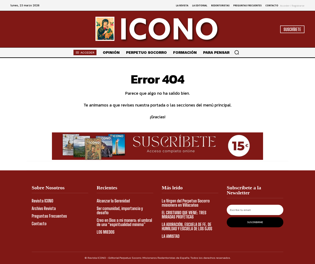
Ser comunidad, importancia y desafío (120, 210)
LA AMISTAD (170, 236)
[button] (237, 52)
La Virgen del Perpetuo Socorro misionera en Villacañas (186, 202)
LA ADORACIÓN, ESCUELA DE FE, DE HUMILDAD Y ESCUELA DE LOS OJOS (187, 226)
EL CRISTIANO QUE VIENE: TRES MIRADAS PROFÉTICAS (184, 214)
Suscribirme (255, 222)
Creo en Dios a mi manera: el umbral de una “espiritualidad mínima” (124, 222)
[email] (255, 210)
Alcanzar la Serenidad (113, 200)
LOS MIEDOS (105, 231)
